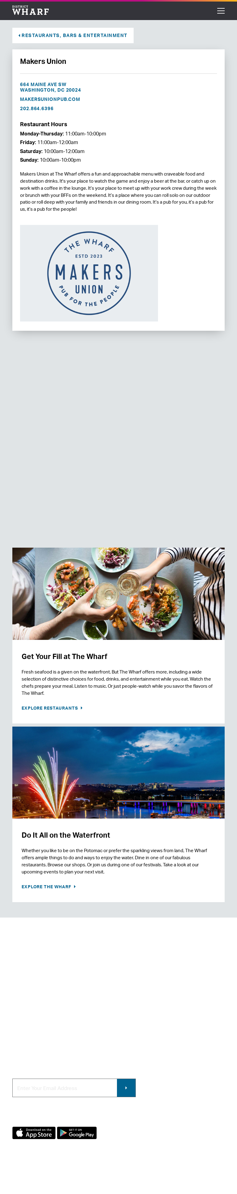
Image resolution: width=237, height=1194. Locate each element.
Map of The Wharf (31, 1038)
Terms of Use (57, 1174)
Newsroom (24, 1017)
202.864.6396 (37, 108)
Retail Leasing (137, 997)
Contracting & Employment (151, 1007)
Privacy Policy (25, 1174)
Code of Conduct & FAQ (38, 1048)
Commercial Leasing (144, 1017)
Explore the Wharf (47, 886)
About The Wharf (30, 997)
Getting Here (26, 1027)
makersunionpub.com (50, 99)
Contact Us (24, 1007)
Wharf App (133, 1038)
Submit (126, 1088)
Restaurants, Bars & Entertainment (74, 35)
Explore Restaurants (50, 708)
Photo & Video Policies (146, 1027)
